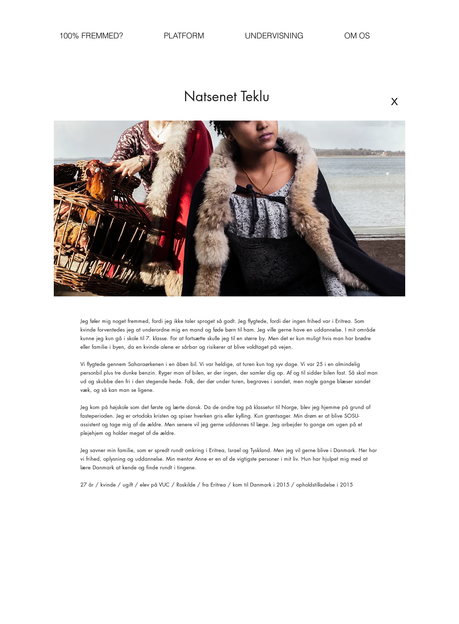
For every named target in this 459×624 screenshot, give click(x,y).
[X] (394, 101)
